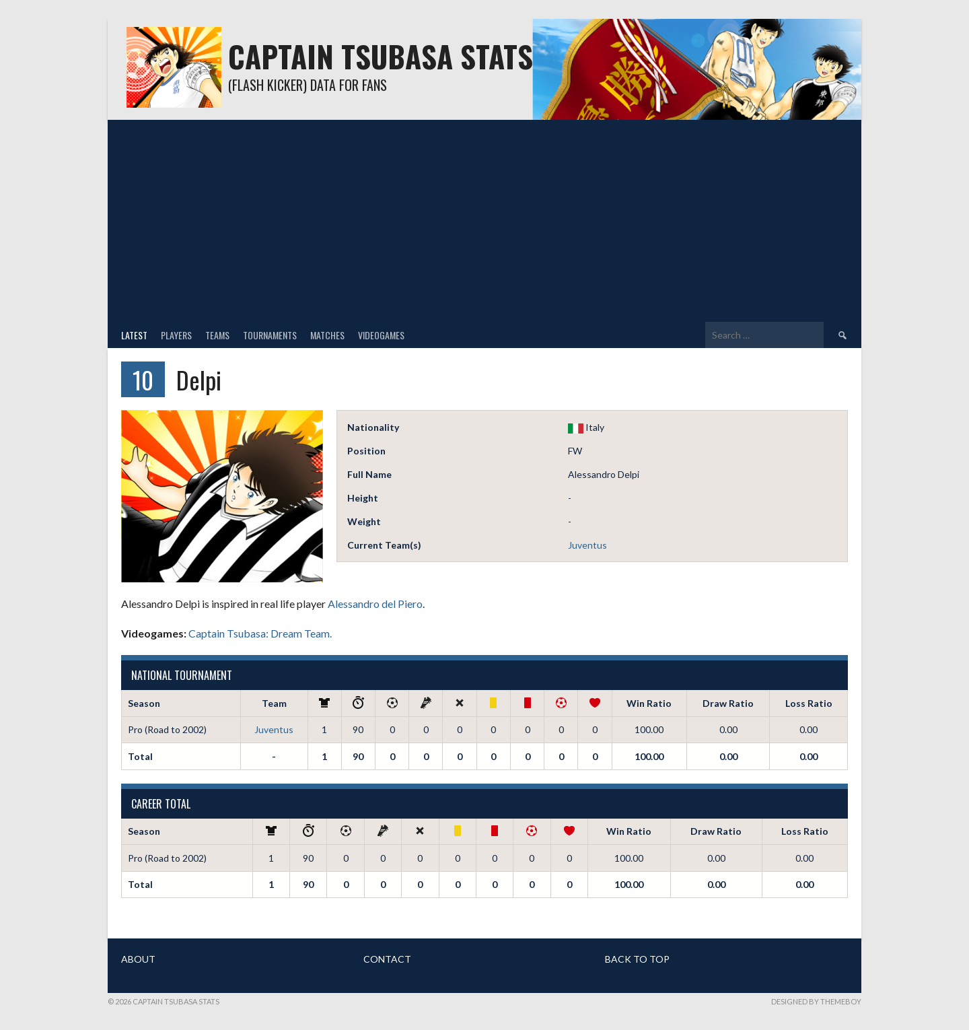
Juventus (587, 545)
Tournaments (270, 335)
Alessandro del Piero (375, 603)
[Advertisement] (484, 221)
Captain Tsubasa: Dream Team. (260, 633)
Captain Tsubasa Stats (380, 56)
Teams (217, 335)
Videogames (381, 335)
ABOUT (138, 959)
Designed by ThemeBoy (816, 1001)
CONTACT (387, 959)
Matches (327, 335)
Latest (134, 335)
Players (176, 335)
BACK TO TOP (637, 959)
